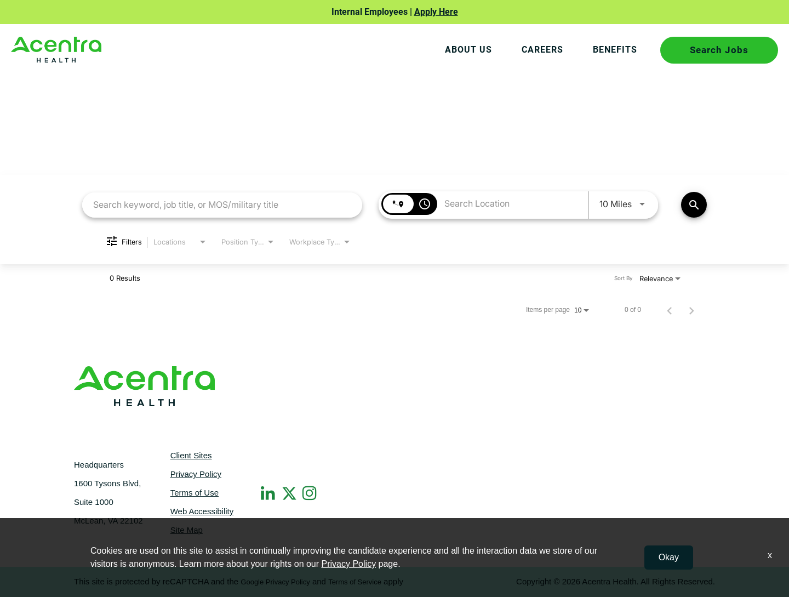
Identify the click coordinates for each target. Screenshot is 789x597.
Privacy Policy (195, 474)
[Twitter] (290, 491)
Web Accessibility (202, 511)
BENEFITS (614, 49)
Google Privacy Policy (275, 582)
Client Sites (191, 455)
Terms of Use (194, 492)
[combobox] (222, 204)
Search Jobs (719, 49)
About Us (465, 49)
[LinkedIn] (269, 493)
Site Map (186, 530)
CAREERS (541, 49)
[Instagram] (310, 493)
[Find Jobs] (694, 205)
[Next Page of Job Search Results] (691, 310)
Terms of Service (354, 582)
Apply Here (436, 12)
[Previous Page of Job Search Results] (670, 310)
